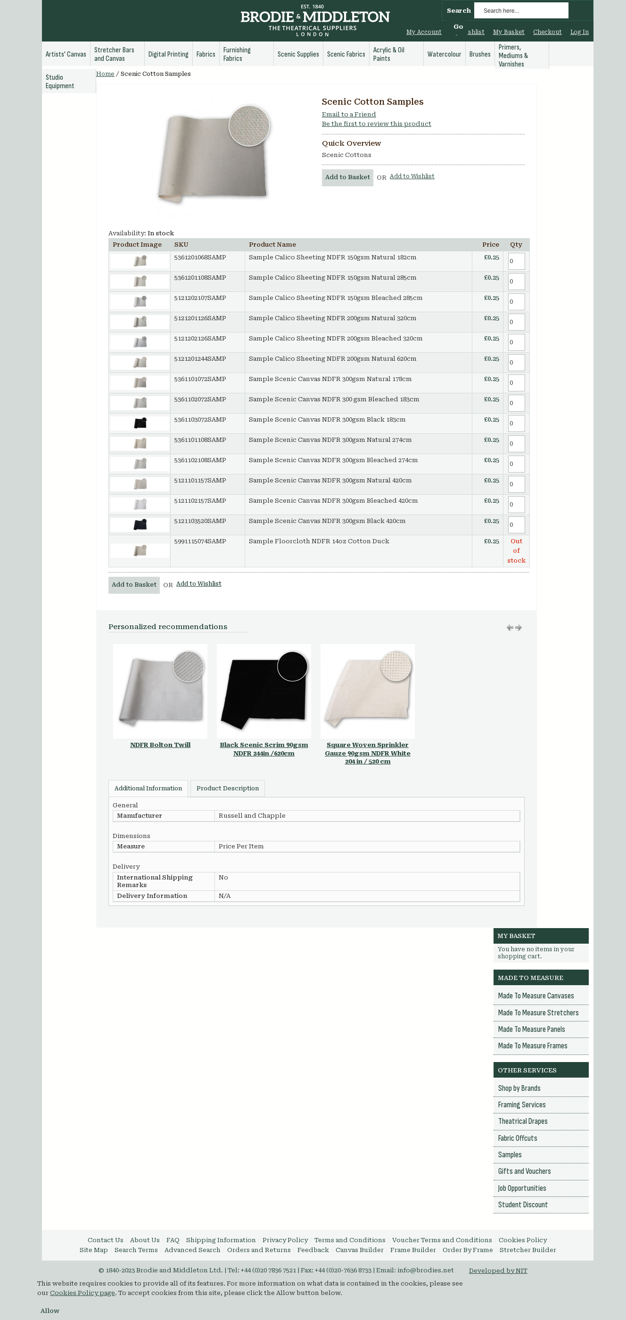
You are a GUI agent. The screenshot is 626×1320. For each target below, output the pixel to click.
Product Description (228, 788)
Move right (510, 627)
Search (459, 10)
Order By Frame (468, 1250)
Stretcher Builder (528, 1250)
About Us (145, 1240)
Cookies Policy (523, 1240)
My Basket (509, 32)
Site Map (94, 1250)
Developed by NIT (498, 1270)
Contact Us (106, 1240)
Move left (518, 627)
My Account (424, 32)
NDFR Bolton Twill (160, 744)
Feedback (313, 1250)
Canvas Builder (360, 1250)
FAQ (173, 1240)
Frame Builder (413, 1250)
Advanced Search (193, 1250)
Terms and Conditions (350, 1240)
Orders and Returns (259, 1250)
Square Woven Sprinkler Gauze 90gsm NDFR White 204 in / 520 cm (368, 753)
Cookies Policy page (82, 1292)
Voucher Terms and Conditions (442, 1240)
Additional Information (148, 788)
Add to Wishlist (412, 176)
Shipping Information (221, 1240)
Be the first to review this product (376, 123)
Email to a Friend (349, 114)
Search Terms (136, 1250)
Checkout (547, 32)
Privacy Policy (285, 1240)
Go (458, 26)
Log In (579, 32)
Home (105, 74)
